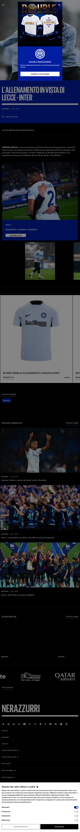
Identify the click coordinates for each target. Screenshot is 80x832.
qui (35, 797)
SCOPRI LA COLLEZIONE (40, 74)
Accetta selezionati (21, 827)
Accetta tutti (59, 827)
